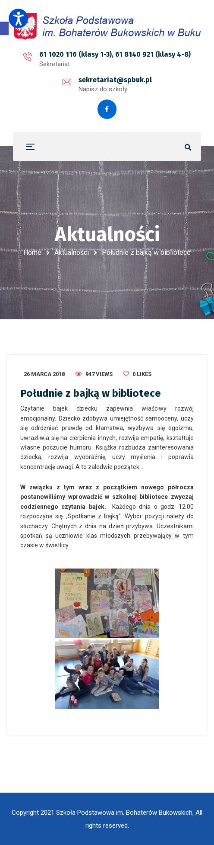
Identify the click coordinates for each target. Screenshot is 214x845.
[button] (4, 28)
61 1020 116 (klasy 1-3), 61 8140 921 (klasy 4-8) (115, 54)
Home (32, 252)
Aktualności (71, 252)
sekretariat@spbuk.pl (115, 80)
